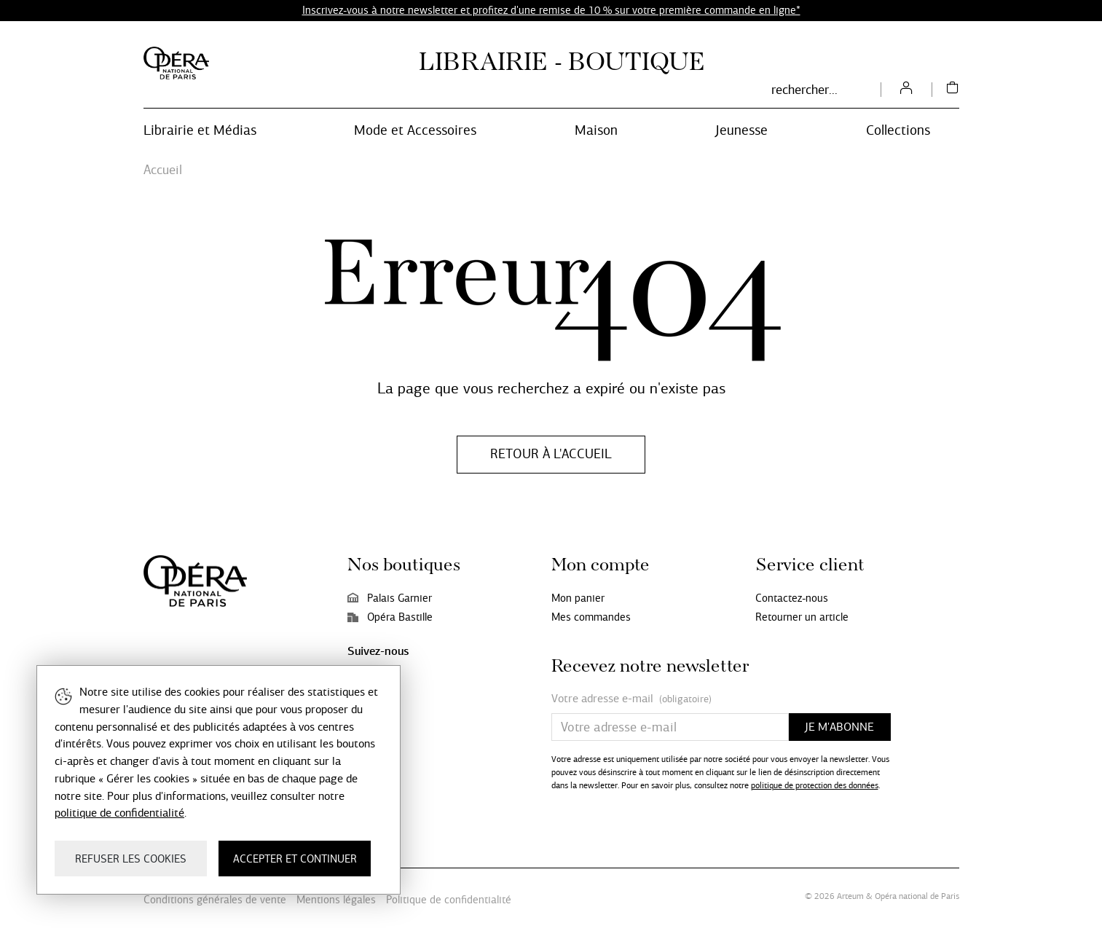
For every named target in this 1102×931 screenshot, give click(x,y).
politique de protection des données (814, 785)
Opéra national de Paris (917, 896)
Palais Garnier (389, 598)
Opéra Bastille (390, 617)
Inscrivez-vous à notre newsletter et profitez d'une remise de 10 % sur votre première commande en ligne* (551, 10)
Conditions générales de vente (214, 899)
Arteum (850, 896)
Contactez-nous (791, 598)
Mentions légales (336, 899)
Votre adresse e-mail (631, 699)
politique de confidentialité (119, 813)
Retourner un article (802, 617)
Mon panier (578, 598)
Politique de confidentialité (448, 899)
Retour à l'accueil (551, 454)
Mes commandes (591, 617)
